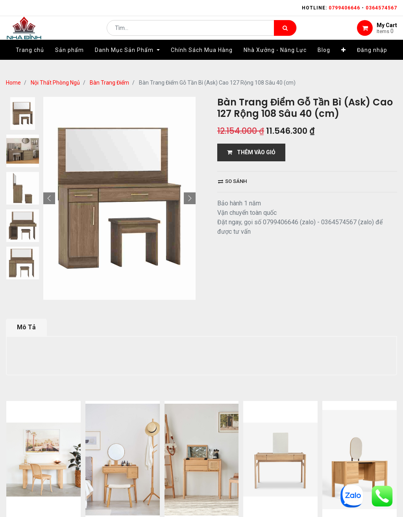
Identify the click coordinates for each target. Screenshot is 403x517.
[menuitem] (30, 62)
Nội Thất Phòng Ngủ (55, 82)
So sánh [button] (232, 181)
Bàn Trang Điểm (109, 82)
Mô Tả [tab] (26, 327)
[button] (343, 62)
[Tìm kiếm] (285, 34)
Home (13, 82)
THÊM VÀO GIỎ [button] (251, 152)
